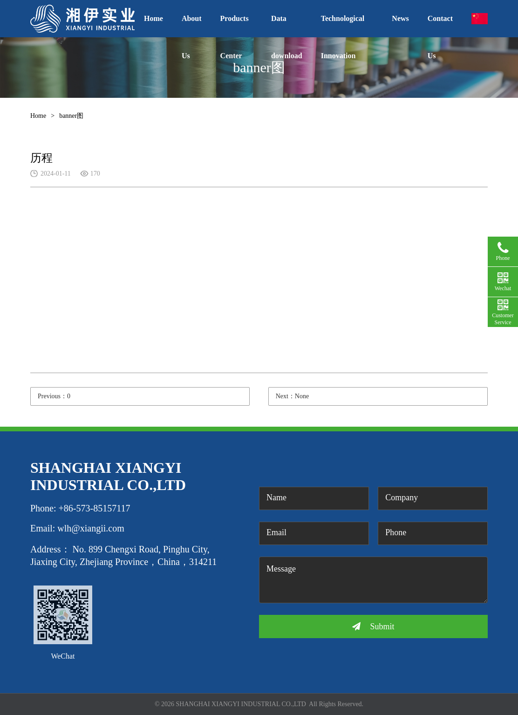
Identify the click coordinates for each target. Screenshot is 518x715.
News (400, 18)
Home (153, 18)
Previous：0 (54, 396)
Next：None (292, 396)
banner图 (71, 115)
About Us (192, 25)
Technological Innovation (343, 25)
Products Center (234, 25)
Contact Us (440, 25)
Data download (286, 25)
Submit (373, 626)
